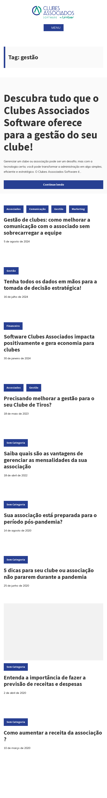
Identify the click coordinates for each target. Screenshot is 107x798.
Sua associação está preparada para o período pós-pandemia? (50, 518)
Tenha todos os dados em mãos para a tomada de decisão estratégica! (50, 284)
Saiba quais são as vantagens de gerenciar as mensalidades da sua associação (45, 460)
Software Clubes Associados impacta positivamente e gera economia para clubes (49, 343)
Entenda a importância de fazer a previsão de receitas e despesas (45, 681)
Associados (14, 209)
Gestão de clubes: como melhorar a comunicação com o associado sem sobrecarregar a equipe (47, 226)
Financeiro (13, 326)
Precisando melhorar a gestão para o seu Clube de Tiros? (49, 401)
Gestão (58, 209)
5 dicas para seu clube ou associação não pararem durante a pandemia (49, 573)
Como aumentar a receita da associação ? (53, 736)
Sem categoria (16, 442)
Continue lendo (53, 184)
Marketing (78, 209)
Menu (53, 27)
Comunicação (37, 209)
